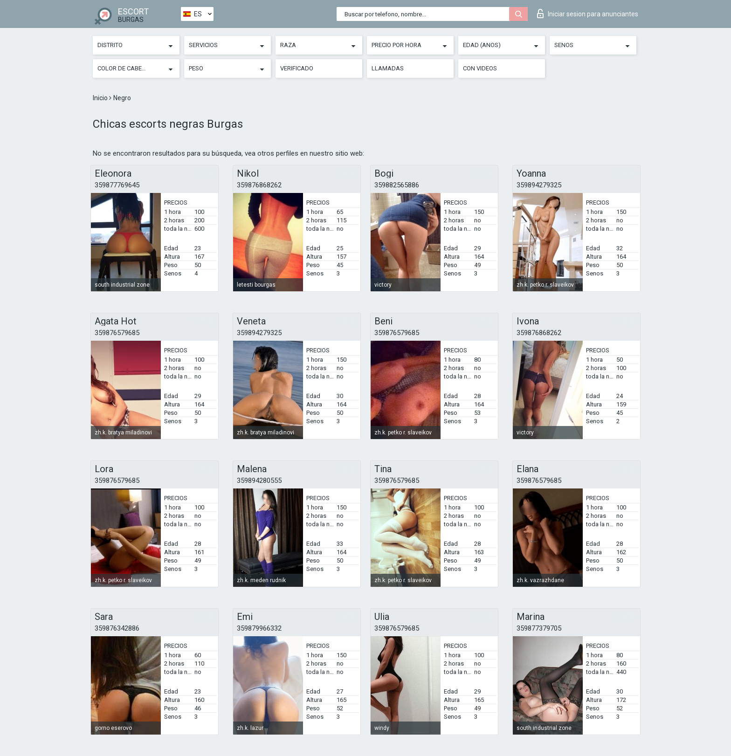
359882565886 (396, 185)
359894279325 (539, 185)
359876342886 (117, 628)
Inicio (101, 98)
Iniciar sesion (587, 13)
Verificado (296, 68)
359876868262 (259, 185)
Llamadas (388, 68)
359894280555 (259, 480)
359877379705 (539, 628)
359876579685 (117, 333)
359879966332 (259, 628)
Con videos (480, 68)
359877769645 (117, 185)
